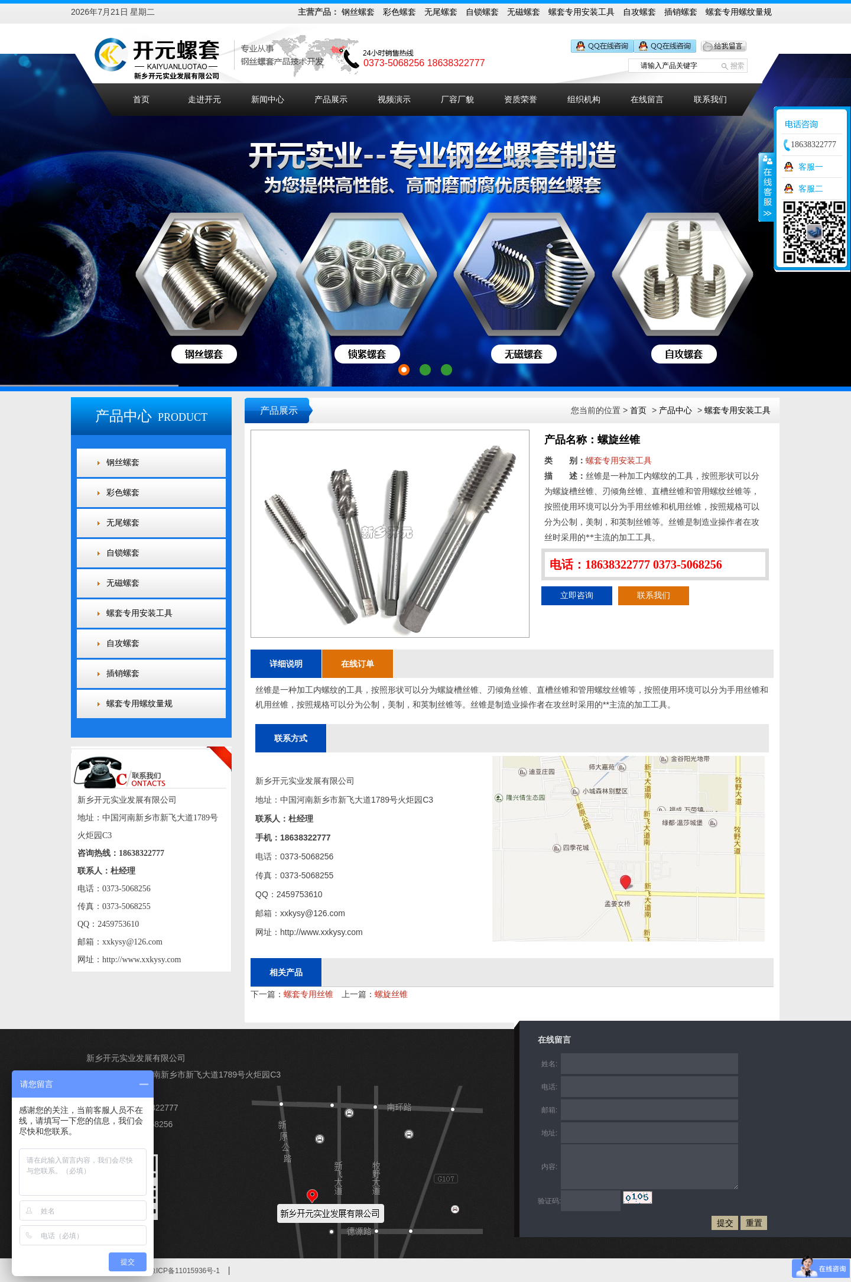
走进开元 (204, 99)
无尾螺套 (440, 12)
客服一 (810, 166)
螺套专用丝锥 (308, 994)
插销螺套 (680, 12)
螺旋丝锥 (391, 994)
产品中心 (675, 410)
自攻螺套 (639, 12)
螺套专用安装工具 (581, 12)
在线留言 (647, 99)
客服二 (810, 188)
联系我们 (710, 99)
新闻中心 (267, 99)
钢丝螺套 (358, 12)
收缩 (766, 187)
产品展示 (330, 99)
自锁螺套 (482, 12)
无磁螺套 (523, 12)
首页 (141, 99)
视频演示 (394, 99)
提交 (725, 1223)
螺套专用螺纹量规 (739, 12)
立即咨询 (576, 595)
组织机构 (583, 99)
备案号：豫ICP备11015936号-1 (170, 1271)
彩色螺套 (399, 12)
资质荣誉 (520, 99)
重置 (754, 1223)
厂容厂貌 (457, 99)
